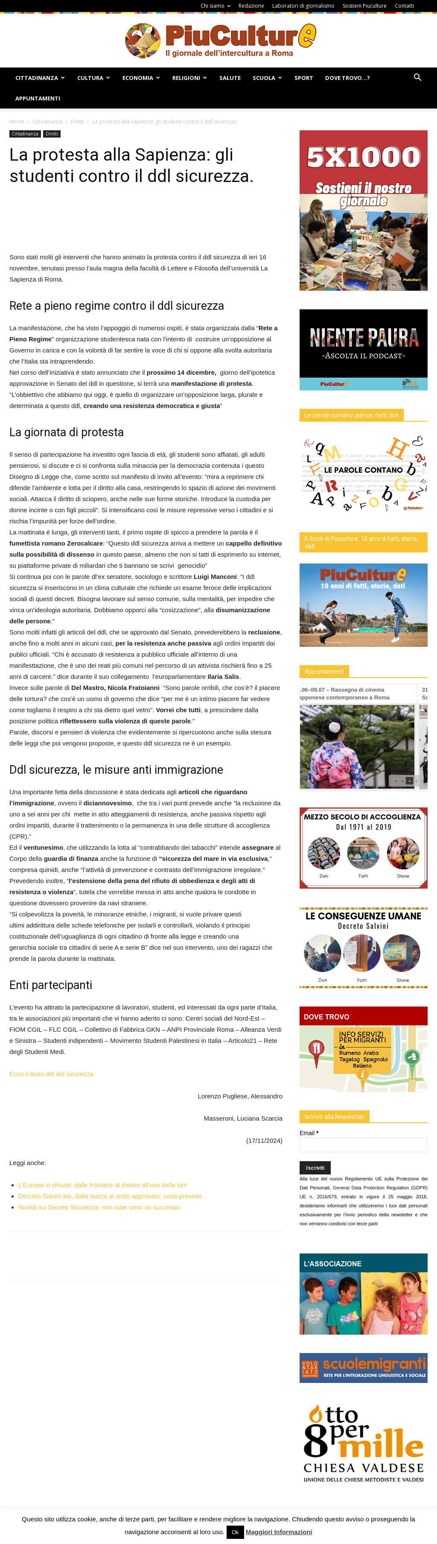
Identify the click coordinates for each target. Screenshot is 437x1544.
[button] (417, 78)
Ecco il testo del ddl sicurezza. (52, 1073)
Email (309, 1133)
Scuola (267, 78)
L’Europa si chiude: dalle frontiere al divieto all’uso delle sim (102, 1185)
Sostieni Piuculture (365, 5)
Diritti (77, 121)
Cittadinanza (40, 78)
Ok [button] (235, 1532)
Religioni (189, 78)
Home (16, 121)
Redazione (251, 5)
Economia (141, 78)
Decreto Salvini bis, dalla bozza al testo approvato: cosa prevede (110, 1196)
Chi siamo (215, 5)
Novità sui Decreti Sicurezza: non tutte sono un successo (99, 1207)
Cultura (93, 78)
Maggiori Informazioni (279, 1531)
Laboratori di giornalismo (303, 5)
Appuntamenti (37, 98)
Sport (303, 78)
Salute (230, 78)
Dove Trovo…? (347, 78)
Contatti (404, 5)
